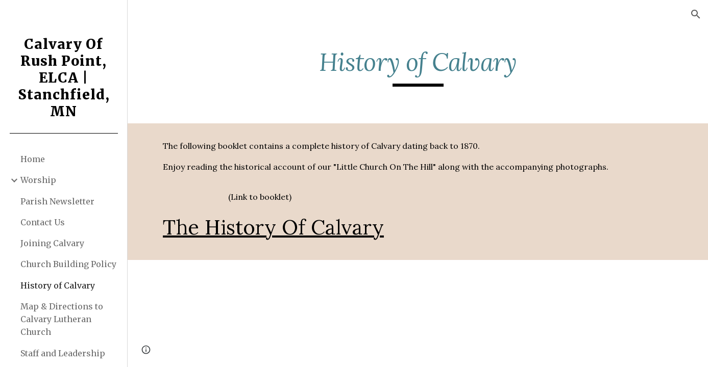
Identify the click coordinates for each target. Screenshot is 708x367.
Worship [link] (38, 180)
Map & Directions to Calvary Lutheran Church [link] (61, 319)
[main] (418, 67)
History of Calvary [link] (57, 285)
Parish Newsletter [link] (57, 201)
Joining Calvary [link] (52, 243)
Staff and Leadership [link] (62, 353)
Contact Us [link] (42, 222)
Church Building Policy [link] (68, 264)
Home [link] (32, 159)
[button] (695, 14)
